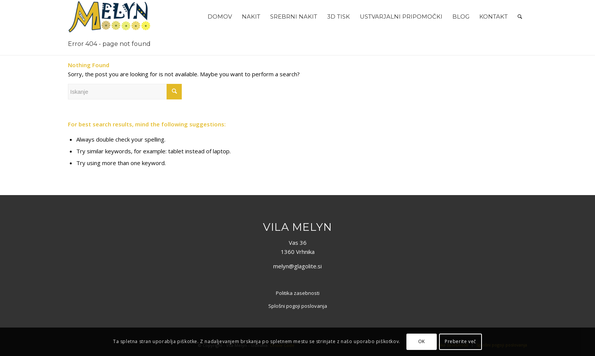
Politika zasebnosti (298, 293)
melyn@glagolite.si (297, 266)
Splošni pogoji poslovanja (297, 305)
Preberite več (460, 341)
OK (421, 341)
